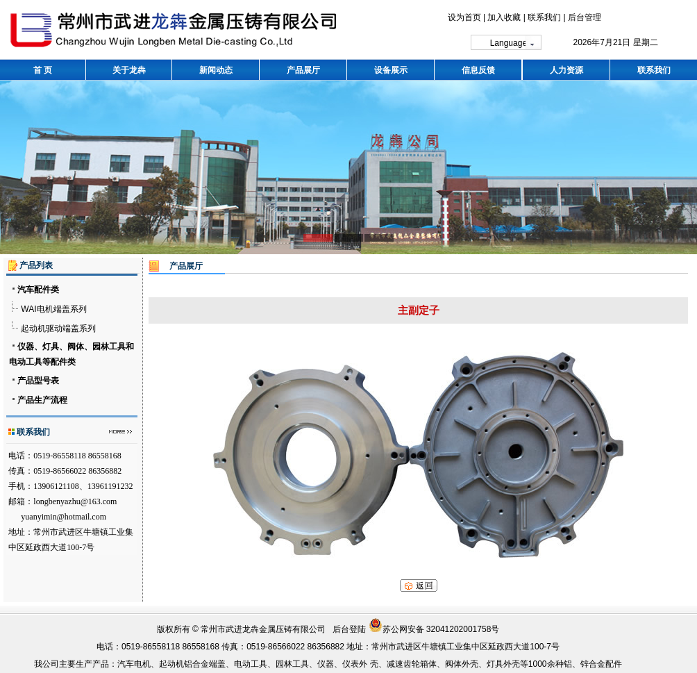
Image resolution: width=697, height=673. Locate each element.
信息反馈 (478, 70)
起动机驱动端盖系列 (58, 328)
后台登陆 (349, 629)
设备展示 (391, 70)
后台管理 (584, 17)
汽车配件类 (38, 289)
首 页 (42, 70)
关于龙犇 (129, 70)
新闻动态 (216, 70)
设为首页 (464, 17)
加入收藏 (504, 17)
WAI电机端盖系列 (53, 309)
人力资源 (566, 70)
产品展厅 (303, 70)
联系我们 (544, 17)
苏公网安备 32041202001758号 (434, 629)
